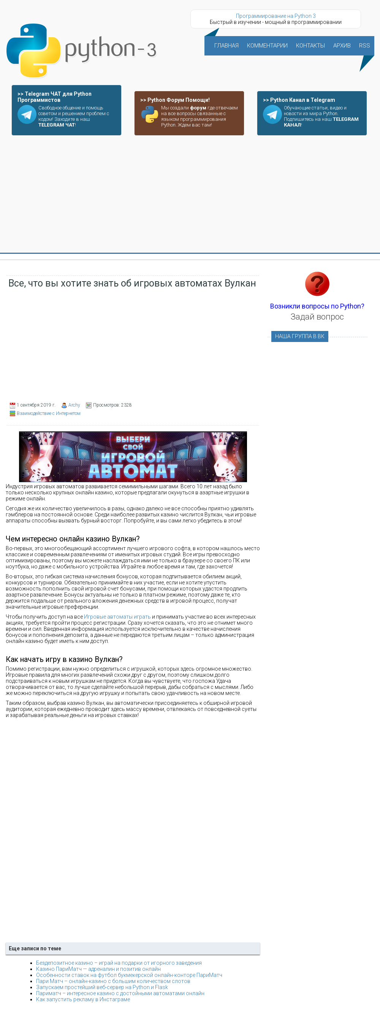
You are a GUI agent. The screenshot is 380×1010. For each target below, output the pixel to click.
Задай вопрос (317, 316)
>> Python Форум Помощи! (175, 100)
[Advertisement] (190, 194)
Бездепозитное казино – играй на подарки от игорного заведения (119, 963)
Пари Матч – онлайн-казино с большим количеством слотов (113, 981)
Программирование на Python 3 (276, 16)
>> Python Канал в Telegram (299, 100)
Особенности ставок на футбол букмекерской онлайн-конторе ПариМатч (129, 975)
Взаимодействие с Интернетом (49, 413)
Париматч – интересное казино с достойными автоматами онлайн (120, 993)
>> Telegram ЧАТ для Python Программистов (54, 97)
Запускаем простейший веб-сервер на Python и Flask (102, 987)
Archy (74, 405)
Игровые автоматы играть (117, 617)
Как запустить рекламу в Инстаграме (83, 999)
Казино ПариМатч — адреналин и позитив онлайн (98, 969)
